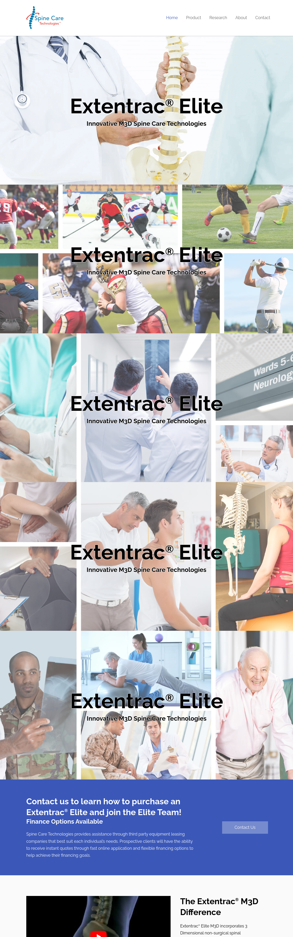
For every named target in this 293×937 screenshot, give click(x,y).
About (241, 17)
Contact (262, 17)
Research (218, 17)
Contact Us (245, 827)
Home (172, 17)
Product (193, 17)
